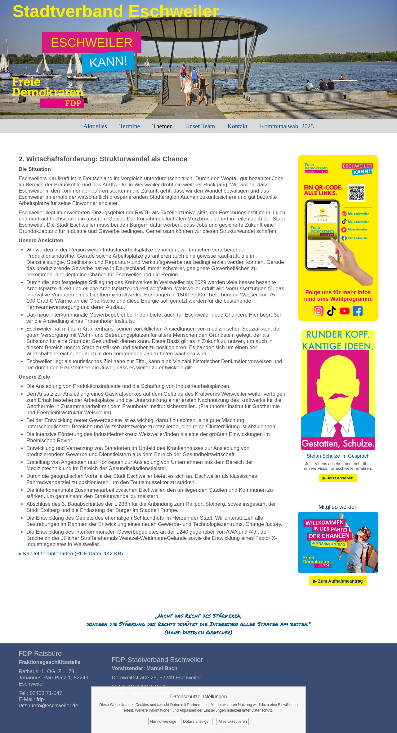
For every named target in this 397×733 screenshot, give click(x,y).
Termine (129, 126)
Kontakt (237, 126)
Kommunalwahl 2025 (287, 126)
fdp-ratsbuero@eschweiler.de (48, 702)
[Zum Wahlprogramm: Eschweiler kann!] (92, 42)
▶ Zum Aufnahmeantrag (338, 581)
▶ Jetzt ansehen (338, 478)
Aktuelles (95, 126)
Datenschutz (262, 710)
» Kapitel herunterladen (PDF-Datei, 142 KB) (71, 554)
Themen (162, 126)
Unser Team (200, 126)
